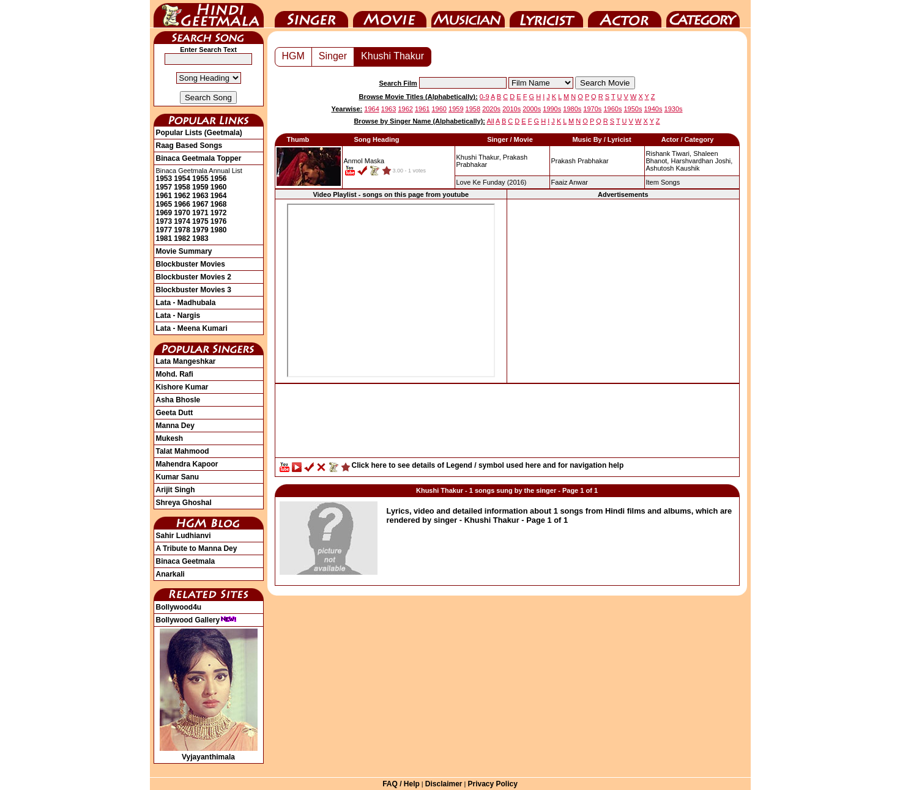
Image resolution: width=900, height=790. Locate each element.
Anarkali (170, 574)
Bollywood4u (179, 607)
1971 (200, 213)
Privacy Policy (492, 784)
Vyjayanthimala (209, 752)
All (490, 121)
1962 (182, 195)
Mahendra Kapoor (187, 464)
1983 (200, 238)
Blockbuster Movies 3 (193, 290)
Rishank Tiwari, (669, 153)
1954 (182, 178)
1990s (552, 109)
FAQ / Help (401, 784)
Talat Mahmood (182, 451)
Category (703, 14)
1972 (218, 213)
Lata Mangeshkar (186, 361)
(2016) (491, 182)
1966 (182, 204)
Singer (311, 14)
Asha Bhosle (178, 400)
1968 (218, 204)
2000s (532, 109)
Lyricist (546, 14)
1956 (218, 178)
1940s (653, 109)
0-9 (484, 96)
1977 (164, 230)
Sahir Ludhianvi (183, 535)
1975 (200, 221)
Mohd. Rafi (174, 374)
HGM (293, 56)
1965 (164, 204)
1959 (200, 187)
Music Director (468, 14)
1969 (164, 213)
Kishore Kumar (182, 387)
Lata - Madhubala (186, 302)
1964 (218, 195)
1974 (182, 221)
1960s (612, 109)
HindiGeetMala (209, 14)
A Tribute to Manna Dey (196, 548)
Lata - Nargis (178, 315)
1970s (592, 109)
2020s (491, 109)
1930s (673, 109)
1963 (200, 195)
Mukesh (170, 438)
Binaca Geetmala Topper (199, 158)
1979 (200, 230)
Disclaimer (444, 784)
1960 (218, 187)
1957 (164, 187)
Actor (624, 14)
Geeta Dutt (174, 412)
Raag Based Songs (189, 145)
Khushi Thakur (392, 56)
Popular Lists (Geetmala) (199, 132)
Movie (389, 14)
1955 (200, 178)
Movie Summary (184, 251)
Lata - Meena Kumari (192, 328)
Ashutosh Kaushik (673, 168)
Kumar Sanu (177, 477)
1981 (164, 238)
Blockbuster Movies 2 (193, 277)
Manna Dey (175, 425)
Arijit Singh (175, 489)
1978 (182, 230)
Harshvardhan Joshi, (701, 160)
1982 (182, 238)
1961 (164, 195)
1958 (182, 187)
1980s (572, 109)
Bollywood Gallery (196, 620)
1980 (218, 230)
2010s (511, 109)
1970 (182, 213)
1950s (632, 109)
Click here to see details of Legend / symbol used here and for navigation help (488, 465)
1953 (164, 178)
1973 (164, 221)
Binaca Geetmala (185, 561)
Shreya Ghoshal (184, 502)
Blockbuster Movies (190, 264)
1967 (200, 204)
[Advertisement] (623, 290)
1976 (218, 221)
